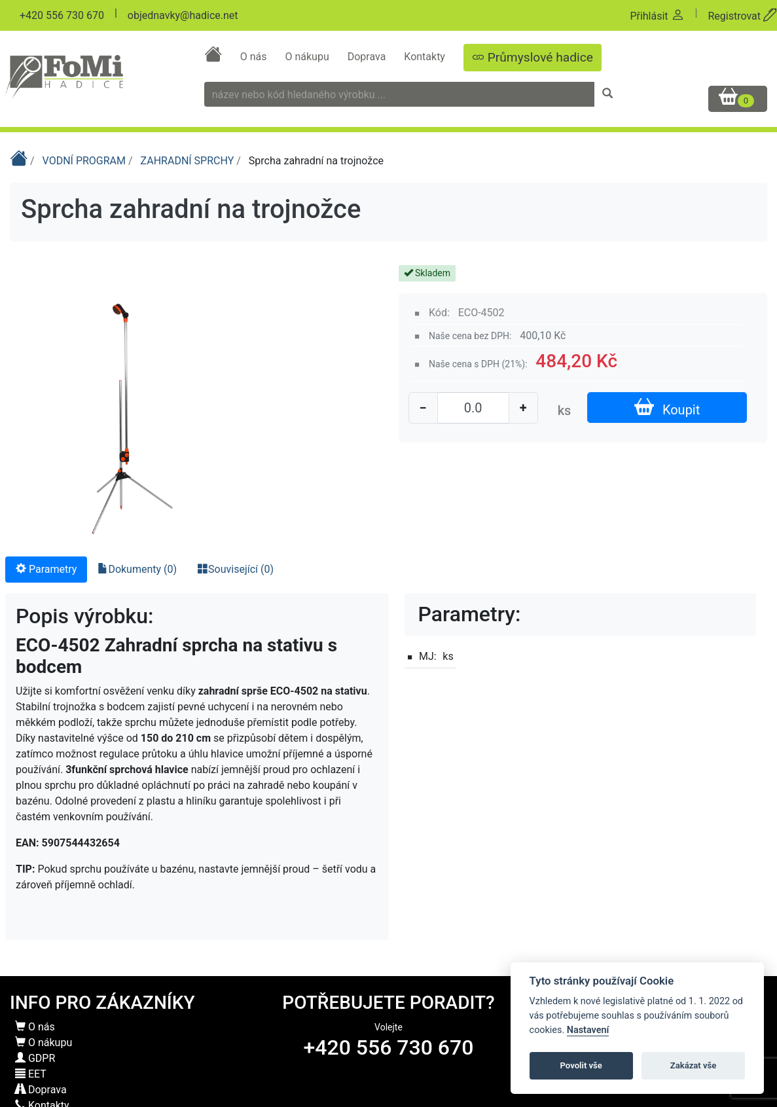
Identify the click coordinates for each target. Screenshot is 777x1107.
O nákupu (308, 56)
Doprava (368, 56)
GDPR (35, 1058)
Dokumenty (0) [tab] (137, 569)
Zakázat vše (693, 1065)
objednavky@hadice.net (183, 15)
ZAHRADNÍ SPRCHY (189, 160)
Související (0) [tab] (236, 569)
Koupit (667, 407)
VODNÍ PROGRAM (85, 160)
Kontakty (426, 56)
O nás (255, 56)
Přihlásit (657, 16)
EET (30, 1074)
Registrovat (742, 16)
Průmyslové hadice (532, 57)
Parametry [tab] (46, 569)
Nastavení (588, 1030)
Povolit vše (581, 1065)
